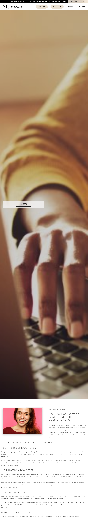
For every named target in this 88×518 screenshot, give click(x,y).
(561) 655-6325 (43, 1)
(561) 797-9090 (62, 1)
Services (70, 6)
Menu (81, 7)
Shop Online (57, 7)
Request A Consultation (78, 1)
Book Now (42, 7)
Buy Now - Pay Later (17, 1)
